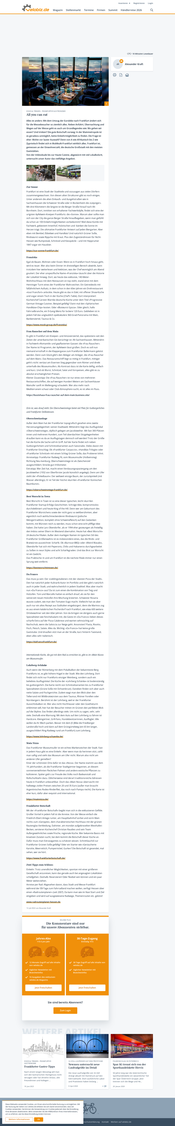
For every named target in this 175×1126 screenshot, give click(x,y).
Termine (89, 10)
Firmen (101, 10)
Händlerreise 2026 (131, 10)
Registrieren (139, 3)
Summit (112, 10)
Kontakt (105, 1122)
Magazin (58, 10)
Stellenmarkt (73, 10)
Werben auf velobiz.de (121, 1122)
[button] (38, 1119)
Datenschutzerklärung (89, 1122)
